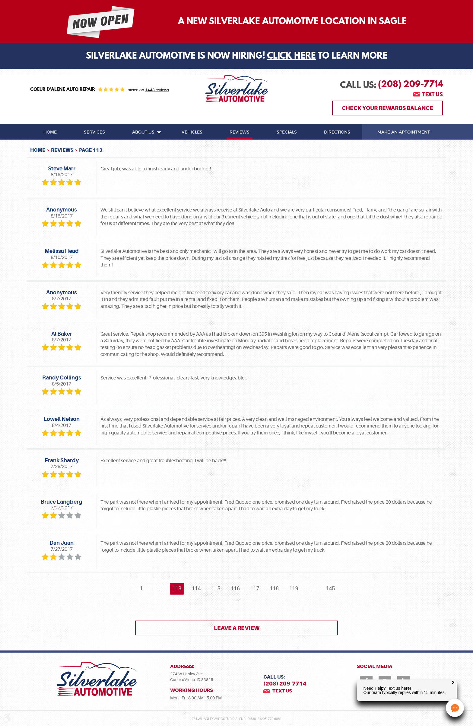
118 (274, 589)
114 (196, 589)
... (158, 589)
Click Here (291, 56)
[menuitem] (50, 132)
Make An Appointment (403, 132)
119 (293, 589)
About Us (143, 132)
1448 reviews (157, 90)
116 (235, 589)
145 (330, 589)
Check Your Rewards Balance (387, 108)
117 (254, 589)
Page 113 (91, 150)
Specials (287, 132)
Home (50, 132)
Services (94, 132)
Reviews (239, 132)
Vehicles (192, 132)
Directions (337, 132)
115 (215, 589)
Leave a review (236, 628)
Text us (432, 95)
